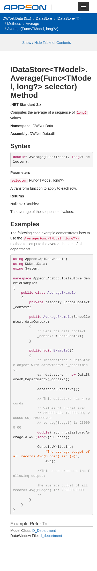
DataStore (44, 18)
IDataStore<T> (68, 18)
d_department (51, 536)
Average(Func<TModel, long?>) (32, 29)
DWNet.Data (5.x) (17, 18)
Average (32, 24)
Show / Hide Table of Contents (46, 42)
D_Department (44, 530)
